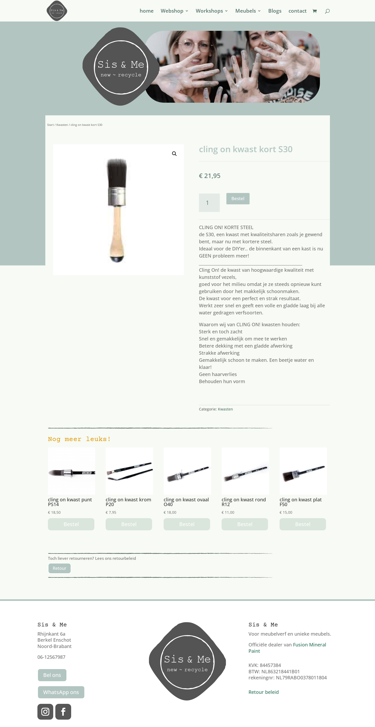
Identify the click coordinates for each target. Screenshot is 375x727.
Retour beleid (264, 692)
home (147, 11)
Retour (59, 568)
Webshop (172, 11)
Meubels (245, 11)
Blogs (274, 11)
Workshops (209, 11)
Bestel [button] (71, 524)
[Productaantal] (209, 203)
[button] (174, 154)
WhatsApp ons (61, 692)
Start (50, 125)
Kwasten (62, 125)
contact (298, 11)
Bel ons (52, 675)
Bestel (238, 198)
